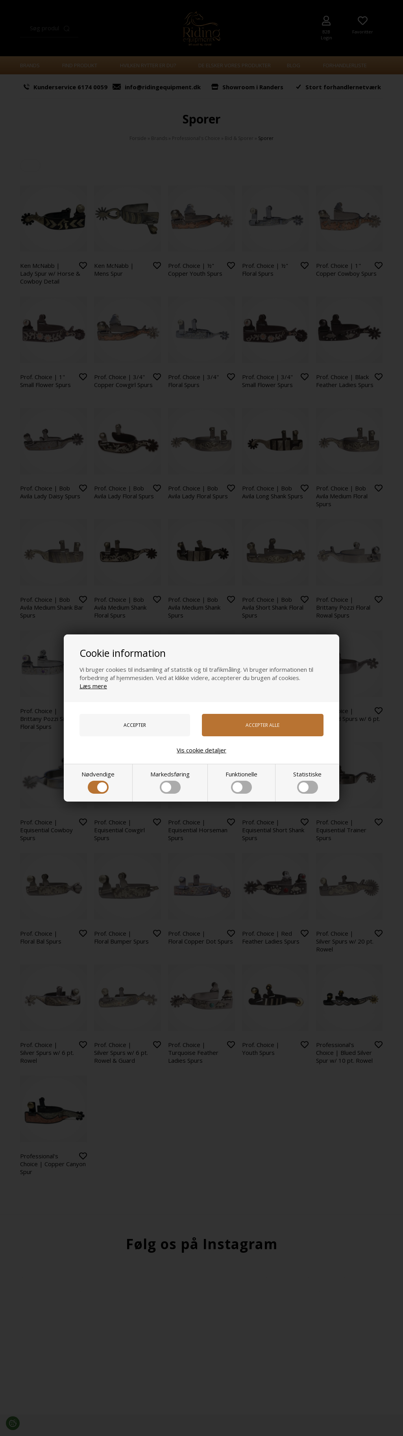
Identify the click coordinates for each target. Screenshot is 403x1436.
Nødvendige (98, 782)
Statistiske (307, 782)
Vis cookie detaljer (201, 750)
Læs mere (93, 686)
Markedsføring (170, 782)
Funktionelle (241, 782)
